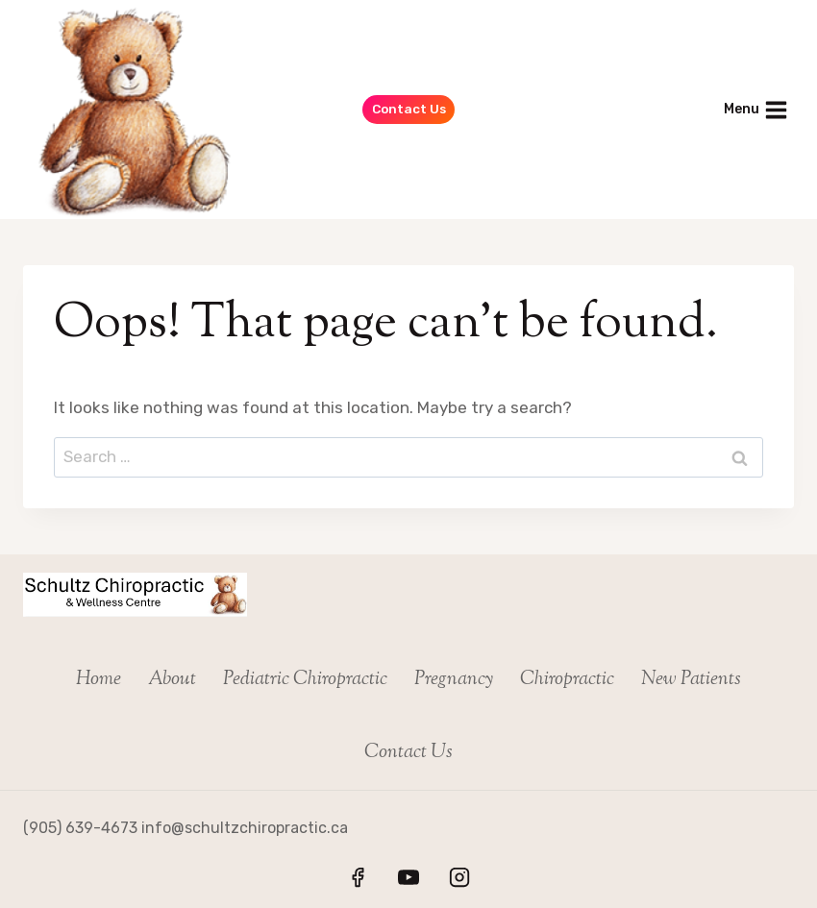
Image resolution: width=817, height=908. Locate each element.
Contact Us (409, 108)
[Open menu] (755, 109)
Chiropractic (567, 680)
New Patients (691, 680)
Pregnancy (453, 680)
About (172, 680)
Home (98, 680)
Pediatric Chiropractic (305, 680)
